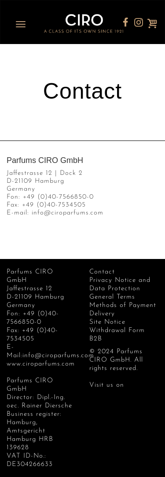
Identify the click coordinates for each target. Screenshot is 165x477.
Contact (102, 272)
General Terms (112, 297)
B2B (95, 339)
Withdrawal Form (117, 330)
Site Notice (107, 322)
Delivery (102, 314)
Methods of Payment (122, 305)
